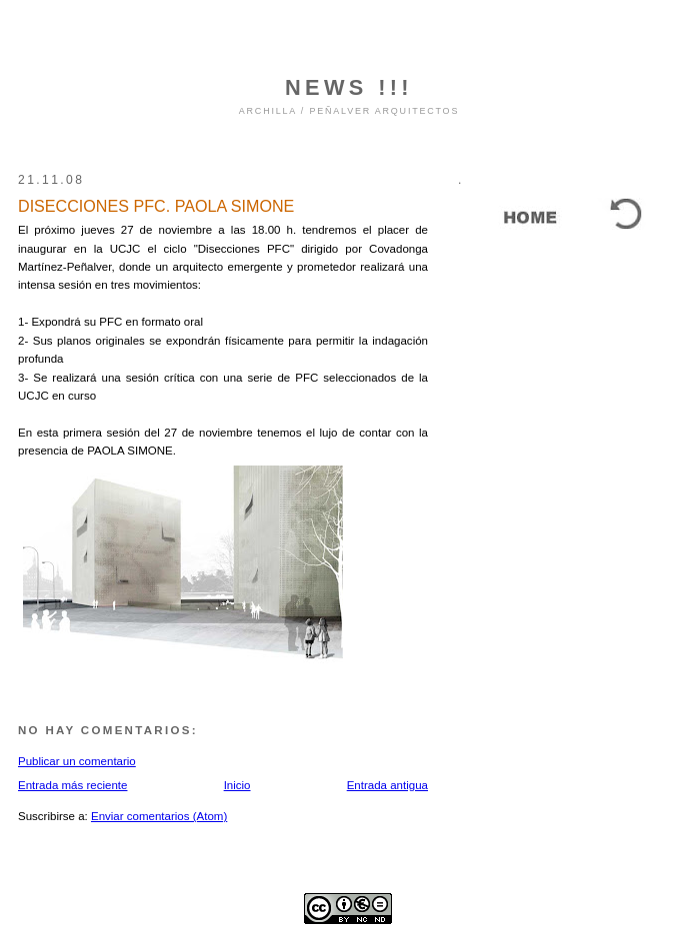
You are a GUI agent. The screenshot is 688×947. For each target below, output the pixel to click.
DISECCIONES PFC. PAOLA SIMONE (156, 206)
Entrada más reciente (72, 785)
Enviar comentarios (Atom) (159, 816)
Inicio (237, 785)
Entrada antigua (387, 785)
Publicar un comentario (77, 761)
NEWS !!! (349, 87)
